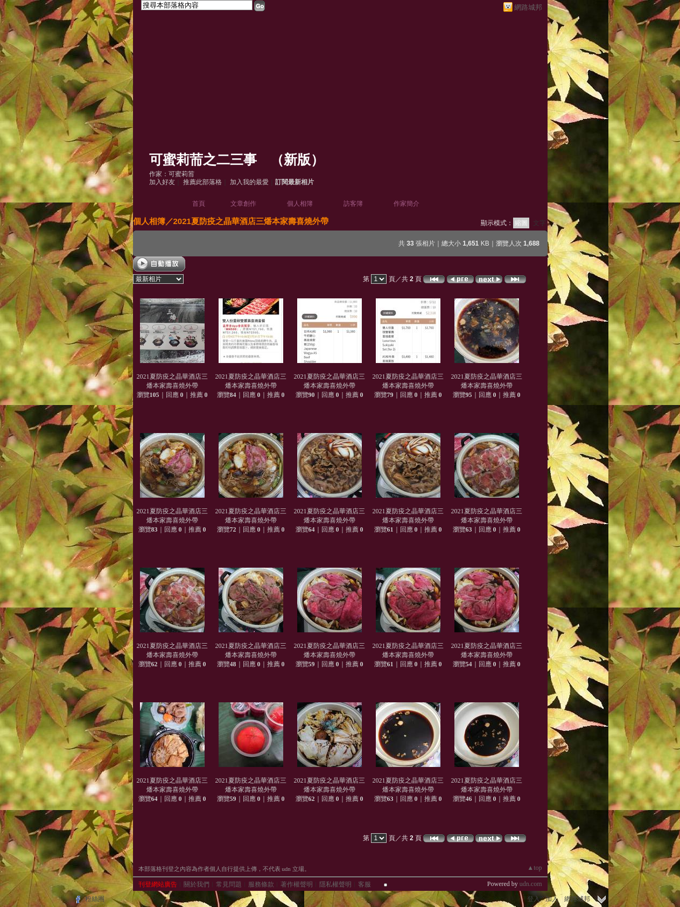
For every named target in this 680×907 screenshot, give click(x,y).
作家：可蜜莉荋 (171, 174)
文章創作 (243, 203)
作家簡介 (406, 203)
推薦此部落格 (202, 182)
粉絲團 (94, 899)
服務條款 (261, 884)
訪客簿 (353, 203)
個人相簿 (300, 203)
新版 (297, 159)
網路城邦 (528, 7)
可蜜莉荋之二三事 (203, 159)
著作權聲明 (297, 884)
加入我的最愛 (249, 182)
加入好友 (162, 182)
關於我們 (196, 884)
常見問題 (229, 884)
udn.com (531, 884)
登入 (533, 899)
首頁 (198, 203)
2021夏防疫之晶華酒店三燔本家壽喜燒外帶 (250, 221)
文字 (539, 223)
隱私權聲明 (335, 884)
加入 (551, 899)
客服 (364, 884)
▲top (534, 867)
